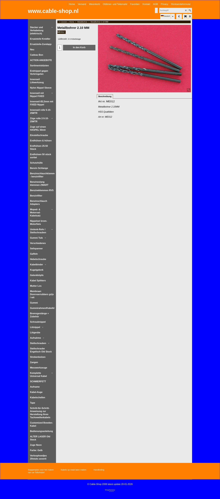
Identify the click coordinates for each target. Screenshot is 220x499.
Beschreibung (104, 96)
